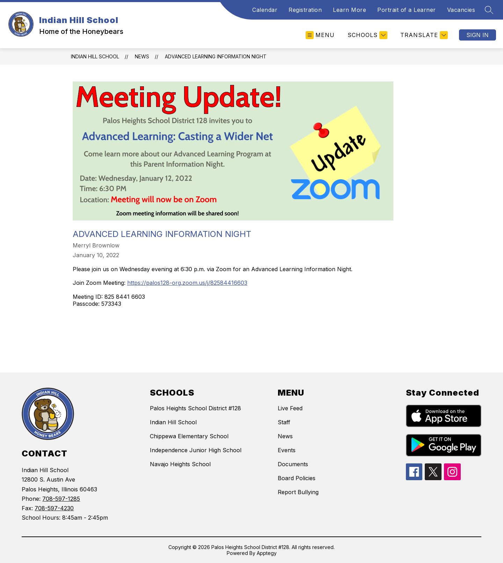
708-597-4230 (54, 508)
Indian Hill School (95, 56)
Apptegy (267, 553)
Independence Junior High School (195, 450)
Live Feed (290, 408)
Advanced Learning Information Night (216, 56)
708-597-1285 (61, 498)
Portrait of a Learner (406, 9)
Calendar (264, 9)
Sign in (477, 34)
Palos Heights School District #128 (195, 408)
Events (287, 450)
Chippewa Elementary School (189, 436)
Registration (305, 9)
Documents (293, 464)
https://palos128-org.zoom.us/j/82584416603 (187, 282)
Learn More (349, 9)
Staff (284, 422)
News (142, 56)
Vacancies (461, 9)
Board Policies (296, 478)
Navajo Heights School (180, 464)
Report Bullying (298, 492)
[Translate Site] (423, 35)
